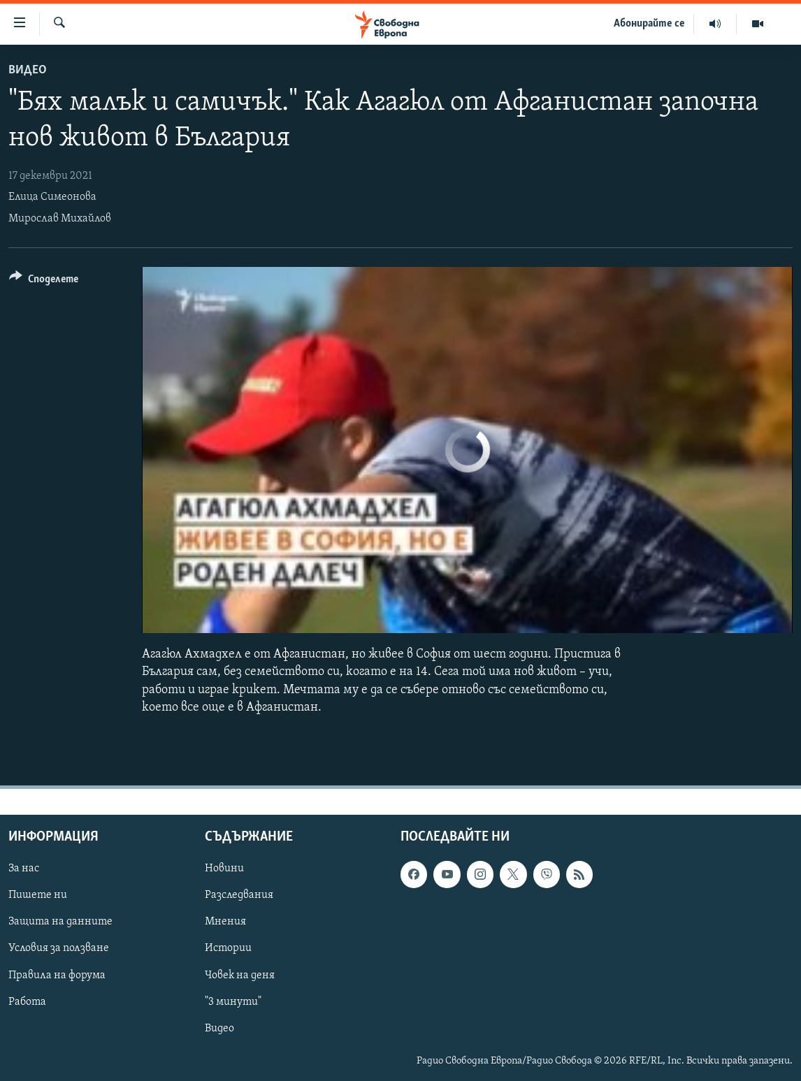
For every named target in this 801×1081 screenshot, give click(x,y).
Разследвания (239, 895)
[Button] (43, 281)
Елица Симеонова (52, 197)
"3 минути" (233, 1001)
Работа (27, 1001)
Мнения (225, 921)
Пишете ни (37, 895)
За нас (23, 868)
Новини (224, 868)
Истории (228, 948)
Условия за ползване (58, 948)
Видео (27, 70)
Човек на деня (240, 974)
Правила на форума (57, 974)
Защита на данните (60, 921)
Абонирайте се (649, 23)
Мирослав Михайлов (59, 218)
